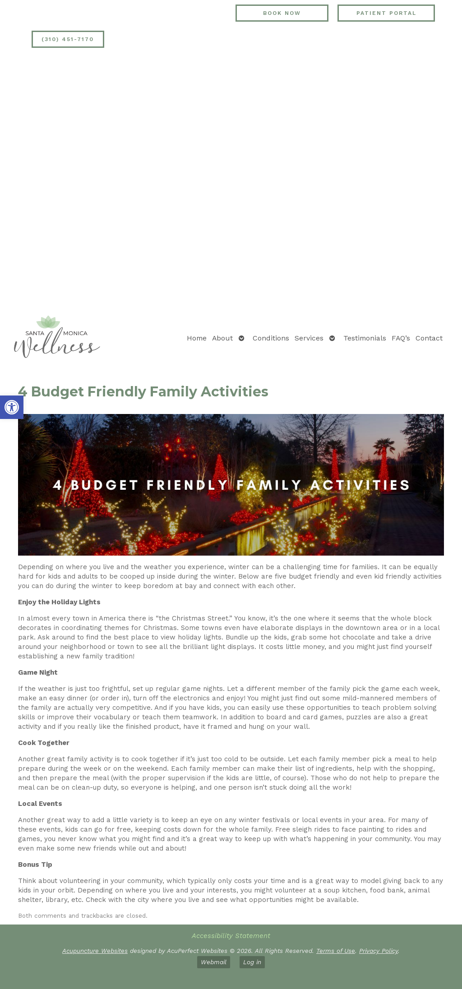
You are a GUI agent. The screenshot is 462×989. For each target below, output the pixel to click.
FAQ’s (401, 338)
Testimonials (364, 338)
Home (197, 338)
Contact (429, 338)
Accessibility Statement (231, 936)
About (222, 338)
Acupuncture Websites (95, 950)
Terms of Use (335, 950)
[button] (11, 407)
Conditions (271, 338)
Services (309, 338)
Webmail (213, 962)
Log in (252, 962)
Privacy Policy (378, 950)
